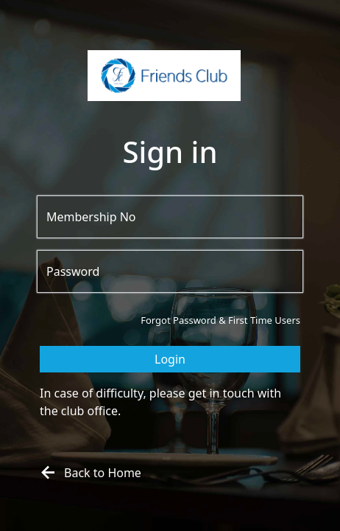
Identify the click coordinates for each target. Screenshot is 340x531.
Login (170, 359)
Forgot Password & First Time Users (220, 320)
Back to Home (89, 473)
